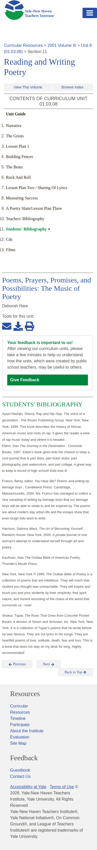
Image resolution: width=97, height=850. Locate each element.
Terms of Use (62, 787)
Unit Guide (16, 114)
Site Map (18, 743)
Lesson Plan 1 (17, 146)
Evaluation (19, 737)
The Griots (15, 136)
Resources (25, 694)
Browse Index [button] (73, 87)
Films (10, 250)
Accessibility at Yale (28, 787)
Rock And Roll (18, 177)
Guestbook (20, 770)
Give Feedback (24, 380)
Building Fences (19, 156)
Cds (9, 239)
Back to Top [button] (76, 672)
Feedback (24, 758)
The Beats (14, 167)
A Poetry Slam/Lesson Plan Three (34, 208)
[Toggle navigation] (90, 13)
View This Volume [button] (27, 87)
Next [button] (49, 664)
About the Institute (26, 731)
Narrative (13, 125)
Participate (20, 724)
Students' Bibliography (26, 229)
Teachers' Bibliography (25, 219)
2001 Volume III (62, 45)
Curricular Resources (23, 45)
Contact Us (20, 776)
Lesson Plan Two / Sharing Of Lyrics (36, 187)
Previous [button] (17, 664)
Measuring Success (22, 198)
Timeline (18, 718)
